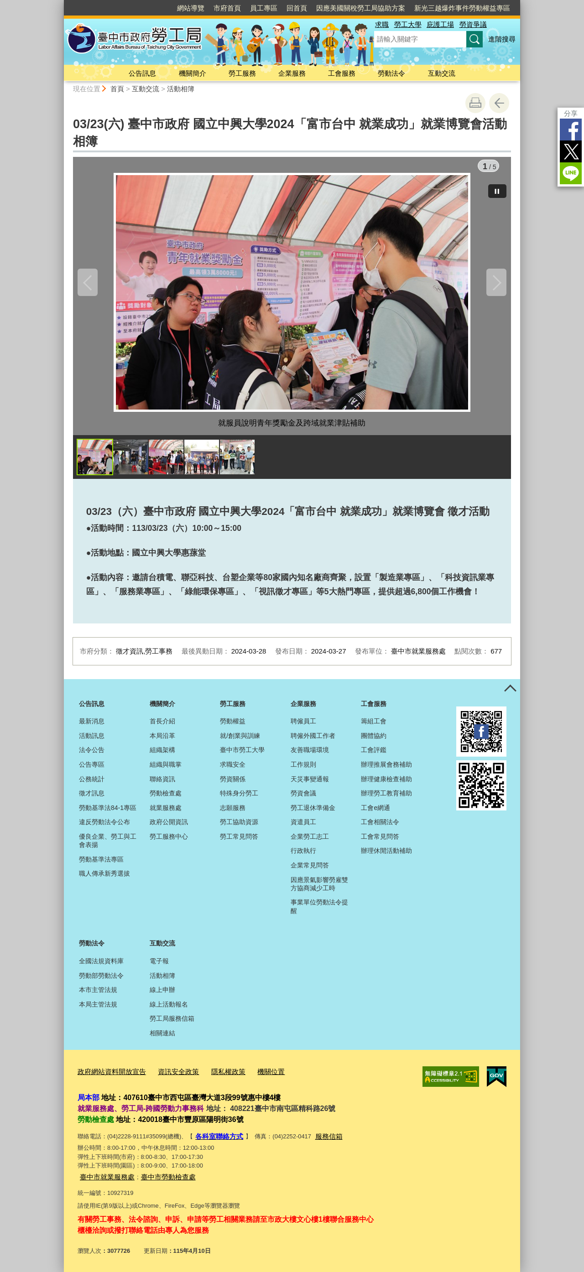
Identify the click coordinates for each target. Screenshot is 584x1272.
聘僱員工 (303, 725)
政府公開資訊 (169, 826)
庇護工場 (440, 24)
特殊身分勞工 (239, 797)
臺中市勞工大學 (242, 754)
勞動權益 (232, 725)
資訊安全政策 (166, 1075)
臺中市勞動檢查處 (157, 1176)
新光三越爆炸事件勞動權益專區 (462, 8)
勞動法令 (391, 73)
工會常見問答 (380, 841)
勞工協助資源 (239, 826)
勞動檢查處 (166, 797)
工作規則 (303, 769)
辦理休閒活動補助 (386, 855)
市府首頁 (227, 8)
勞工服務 (242, 73)
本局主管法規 (98, 1008)
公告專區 (91, 769)
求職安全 (232, 769)
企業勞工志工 (310, 841)
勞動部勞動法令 (101, 980)
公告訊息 (142, 73)
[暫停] (497, 186)
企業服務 (292, 73)
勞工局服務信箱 (172, 1023)
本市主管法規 (98, 994)
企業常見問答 (310, 869)
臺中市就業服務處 (103, 1176)
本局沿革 (162, 740)
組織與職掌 (166, 769)
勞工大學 (408, 24)
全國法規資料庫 (101, 965)
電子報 (159, 965)
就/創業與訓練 (240, 740)
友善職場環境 (310, 754)
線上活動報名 (169, 1008)
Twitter (571, 151)
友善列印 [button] (475, 103)
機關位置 (250, 1075)
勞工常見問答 (239, 841)
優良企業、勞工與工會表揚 (107, 845)
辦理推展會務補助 (386, 769)
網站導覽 (190, 8)
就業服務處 (166, 812)
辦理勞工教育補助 (386, 797)
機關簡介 (192, 73)
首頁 (117, 89)
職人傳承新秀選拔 (104, 878)
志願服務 (232, 812)
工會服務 (341, 73)
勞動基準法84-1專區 (107, 812)
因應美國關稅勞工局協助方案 (360, 8)
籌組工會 (373, 725)
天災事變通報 (310, 783)
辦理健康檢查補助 (386, 783)
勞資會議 (303, 797)
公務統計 (91, 783)
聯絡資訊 (162, 783)
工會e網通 (375, 812)
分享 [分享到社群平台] (571, 113)
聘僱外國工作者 (313, 740)
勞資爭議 (473, 24)
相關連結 (162, 1037)
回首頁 (297, 8)
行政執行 (303, 855)
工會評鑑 (373, 754)
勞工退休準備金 (313, 812)
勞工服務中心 (169, 841)
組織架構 (162, 754)
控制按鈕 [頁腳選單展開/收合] (510, 694)
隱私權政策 (211, 1075)
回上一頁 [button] (499, 103)
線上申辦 (162, 994)
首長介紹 (162, 725)
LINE (571, 173)
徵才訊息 (91, 797)
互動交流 (441, 73)
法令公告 (91, 754)
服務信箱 (321, 1137)
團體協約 (373, 740)
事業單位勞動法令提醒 (319, 911)
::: (60, 4)
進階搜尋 (502, 39)
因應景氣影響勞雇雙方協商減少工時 (319, 888)
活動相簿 (180, 89)
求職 (382, 24)
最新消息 (91, 725)
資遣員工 (303, 826)
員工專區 (263, 8)
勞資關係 (232, 783)
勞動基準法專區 (101, 863)
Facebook (571, 129)
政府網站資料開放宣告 (107, 1075)
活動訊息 (91, 740)
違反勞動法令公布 (104, 826)
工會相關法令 (380, 826)
